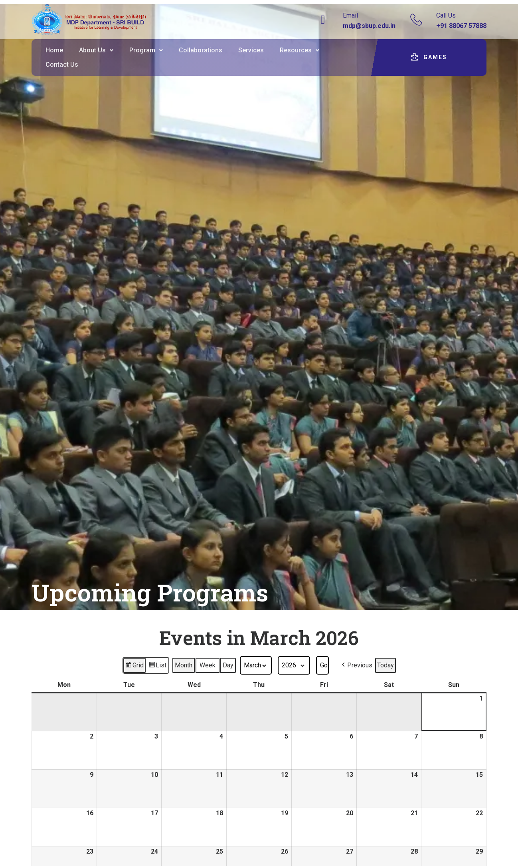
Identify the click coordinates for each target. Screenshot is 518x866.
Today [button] (385, 665)
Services (251, 50)
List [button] (157, 666)
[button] (96, 50)
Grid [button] (134, 666)
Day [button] (228, 665)
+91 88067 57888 (461, 26)
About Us (96, 50)
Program (146, 50)
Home (54, 50)
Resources (299, 50)
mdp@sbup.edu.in (369, 26)
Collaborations (200, 50)
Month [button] (183, 665)
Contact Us (61, 64)
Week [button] (208, 665)
